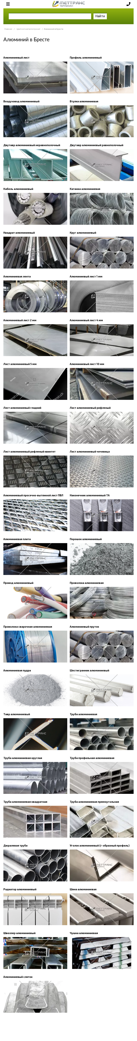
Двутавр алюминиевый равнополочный (96, 145)
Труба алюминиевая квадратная (25, 801)
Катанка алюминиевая (85, 188)
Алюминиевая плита (17, 539)
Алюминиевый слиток (17, 976)
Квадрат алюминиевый (19, 232)
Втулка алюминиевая (84, 101)
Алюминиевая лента (17, 276)
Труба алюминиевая (83, 714)
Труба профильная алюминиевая (92, 757)
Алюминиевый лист (16, 57)
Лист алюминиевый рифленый (90, 407)
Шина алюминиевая (83, 889)
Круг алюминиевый (83, 232)
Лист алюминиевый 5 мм (20, 364)
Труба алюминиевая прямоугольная (94, 801)
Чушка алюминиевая (84, 933)
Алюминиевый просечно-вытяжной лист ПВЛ (33, 495)
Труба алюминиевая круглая (22, 757)
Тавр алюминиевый (16, 714)
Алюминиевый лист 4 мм (86, 320)
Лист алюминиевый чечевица (90, 451)
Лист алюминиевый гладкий (22, 407)
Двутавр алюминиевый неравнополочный (31, 145)
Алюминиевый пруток (84, 626)
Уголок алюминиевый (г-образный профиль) (100, 845)
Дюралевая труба (15, 845)
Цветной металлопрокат (28, 29)
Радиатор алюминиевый (19, 889)
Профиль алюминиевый (86, 57)
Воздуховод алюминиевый (21, 101)
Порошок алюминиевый (86, 539)
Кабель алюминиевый (18, 188)
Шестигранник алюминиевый (89, 670)
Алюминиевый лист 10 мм (87, 364)
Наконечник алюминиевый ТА (90, 495)
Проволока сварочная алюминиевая (27, 626)
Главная (8, 29)
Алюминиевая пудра (17, 670)
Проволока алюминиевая (87, 582)
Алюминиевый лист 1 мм (86, 276)
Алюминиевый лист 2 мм (19, 320)
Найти (100, 16)
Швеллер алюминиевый (19, 933)
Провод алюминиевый (18, 582)
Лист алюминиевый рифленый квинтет (29, 451)
